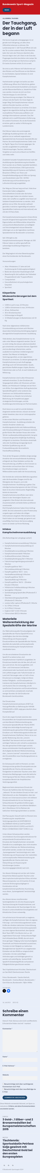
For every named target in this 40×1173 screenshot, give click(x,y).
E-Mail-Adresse (9, 1066)
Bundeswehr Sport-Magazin (18, 4)
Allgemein (7, 18)
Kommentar (7, 1029)
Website (6, 1075)
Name (5, 1057)
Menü (7, 10)
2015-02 (15, 1002)
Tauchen (15, 18)
